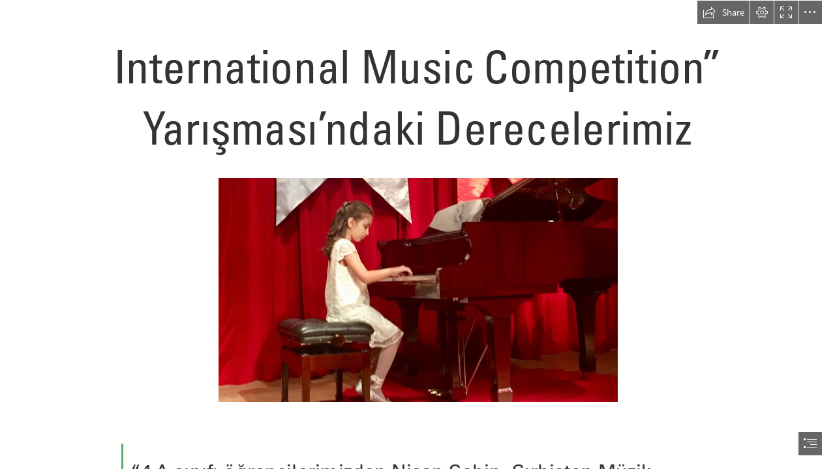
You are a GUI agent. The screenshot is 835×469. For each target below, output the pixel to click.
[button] (723, 12)
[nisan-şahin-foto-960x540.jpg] (417, 289)
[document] (417, 234)
